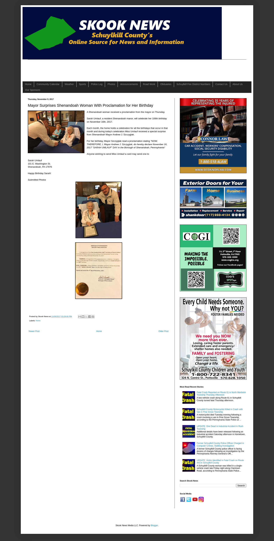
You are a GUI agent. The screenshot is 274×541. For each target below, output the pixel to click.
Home (28, 84)
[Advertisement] (91, 67)
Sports (82, 84)
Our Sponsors (32, 90)
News (38, 321)
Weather (69, 84)
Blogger (154, 525)
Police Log (96, 84)
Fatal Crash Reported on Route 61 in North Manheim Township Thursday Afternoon (221, 393)
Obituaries (165, 84)
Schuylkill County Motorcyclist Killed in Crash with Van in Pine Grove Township (220, 410)
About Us (238, 84)
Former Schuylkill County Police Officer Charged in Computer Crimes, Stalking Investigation (220, 444)
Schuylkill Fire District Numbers (193, 84)
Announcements (129, 84)
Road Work (149, 84)
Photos (111, 84)
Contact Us (221, 84)
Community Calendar (48, 84)
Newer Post (34, 331)
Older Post (163, 331)
